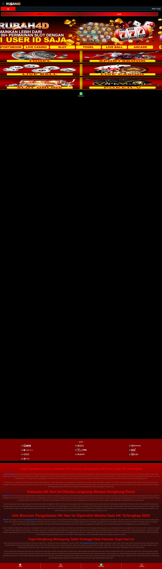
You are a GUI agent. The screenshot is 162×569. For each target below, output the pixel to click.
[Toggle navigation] (3, 3)
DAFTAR (40, 14)
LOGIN (119, 14)
